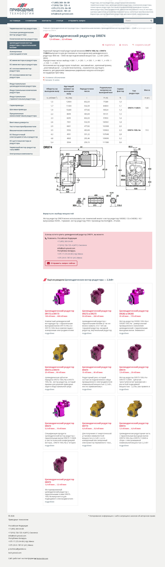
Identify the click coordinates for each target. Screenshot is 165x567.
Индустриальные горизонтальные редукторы (23, 97)
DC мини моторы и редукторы (23, 64)
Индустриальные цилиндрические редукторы (23, 85)
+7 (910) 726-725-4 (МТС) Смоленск (72, 245)
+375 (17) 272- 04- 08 (61, 8)
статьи (59, 20)
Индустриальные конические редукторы (23, 91)
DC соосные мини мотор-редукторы (21, 76)
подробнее (49, 333)
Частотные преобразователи (23, 126)
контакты (46, 20)
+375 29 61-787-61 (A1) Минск (69, 258)
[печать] (123, 45)
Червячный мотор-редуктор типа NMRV (23, 148)
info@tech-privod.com (62, 13)
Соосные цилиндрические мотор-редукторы (22, 33)
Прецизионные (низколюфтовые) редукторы (23, 114)
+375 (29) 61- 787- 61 (61, 11)
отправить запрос (76, 20)
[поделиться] (108, 45)
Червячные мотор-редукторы (23, 28)
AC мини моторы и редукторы (23, 60)
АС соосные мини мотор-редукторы (21, 69)
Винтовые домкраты (19, 122)
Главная (46, 28)
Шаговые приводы (18, 109)
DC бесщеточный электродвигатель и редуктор (24, 135)
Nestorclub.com (42, 558)
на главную (15, 20)
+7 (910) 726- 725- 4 (60, 5)
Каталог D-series (52, 80)
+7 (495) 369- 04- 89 (60, 2)
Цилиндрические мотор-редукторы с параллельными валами (23, 45)
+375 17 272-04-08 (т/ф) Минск (70, 254)
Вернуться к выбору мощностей (58, 213)
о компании (31, 20)
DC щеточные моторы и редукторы (20, 142)
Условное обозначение (55, 77)
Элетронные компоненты (21, 154)
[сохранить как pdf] (141, 45)
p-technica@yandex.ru (17, 549)
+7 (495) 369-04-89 (65, 241)
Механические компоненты (22, 130)
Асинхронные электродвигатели (18, 52)
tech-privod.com (14, 553)
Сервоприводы (17, 105)
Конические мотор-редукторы (24, 39)
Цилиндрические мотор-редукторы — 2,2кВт (119, 28)
